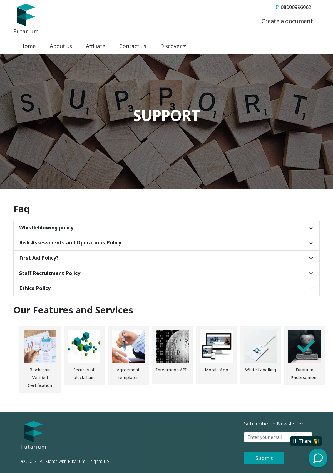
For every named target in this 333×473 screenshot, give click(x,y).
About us (61, 46)
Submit (264, 458)
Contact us (132, 46)
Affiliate (95, 46)
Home (28, 46)
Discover (171, 46)
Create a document (283, 20)
